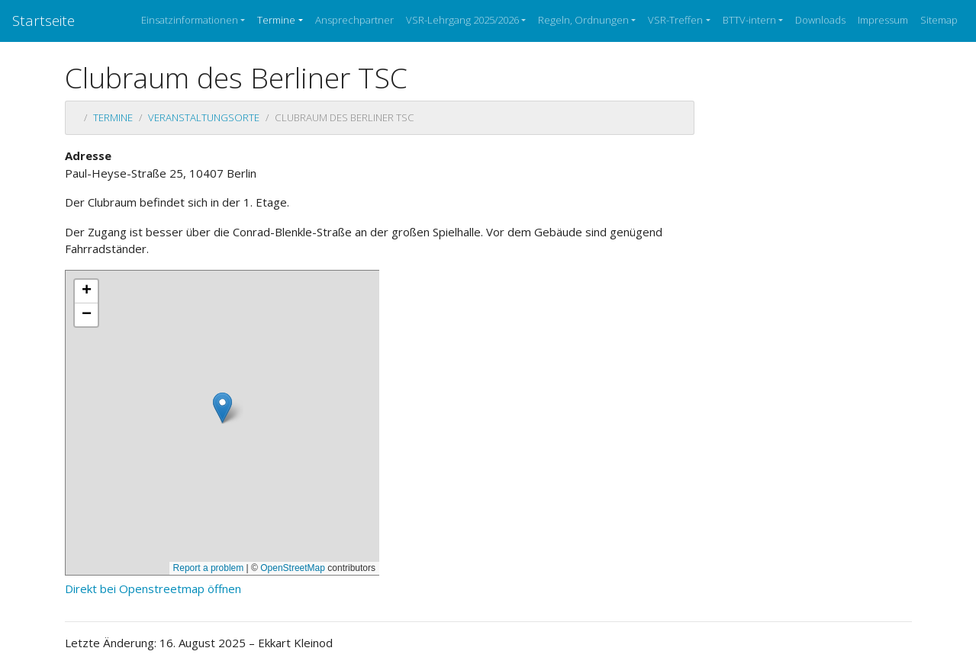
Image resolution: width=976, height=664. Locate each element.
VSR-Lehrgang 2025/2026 (462, 20)
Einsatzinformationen (189, 20)
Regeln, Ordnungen (583, 20)
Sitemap (939, 20)
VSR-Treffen (675, 20)
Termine (276, 20)
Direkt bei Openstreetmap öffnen (153, 588)
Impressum (883, 20)
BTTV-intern (749, 20)
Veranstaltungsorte (203, 117)
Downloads (820, 20)
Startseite (43, 20)
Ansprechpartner (354, 20)
